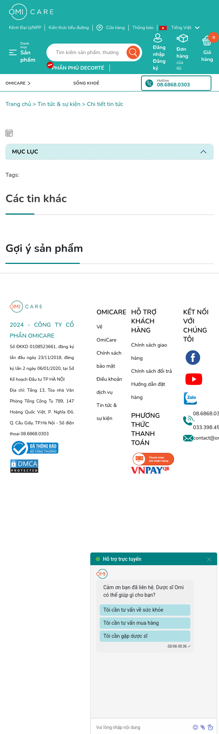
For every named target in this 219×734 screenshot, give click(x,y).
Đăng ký (159, 65)
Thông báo (142, 27)
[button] (182, 28)
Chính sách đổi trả (151, 371)
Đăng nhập (159, 51)
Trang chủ (18, 104)
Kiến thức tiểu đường (69, 27)
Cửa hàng (110, 28)
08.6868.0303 (173, 84)
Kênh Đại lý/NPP (25, 27)
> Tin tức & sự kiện (55, 104)
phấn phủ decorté (78, 68)
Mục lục (25, 152)
